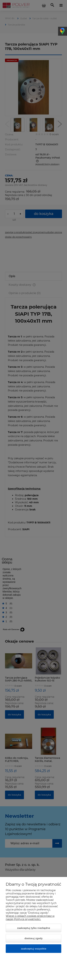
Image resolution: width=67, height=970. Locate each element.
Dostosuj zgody (33, 938)
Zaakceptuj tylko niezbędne (33, 927)
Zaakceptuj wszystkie (33, 948)
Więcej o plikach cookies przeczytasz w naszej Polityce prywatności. (30, 917)
